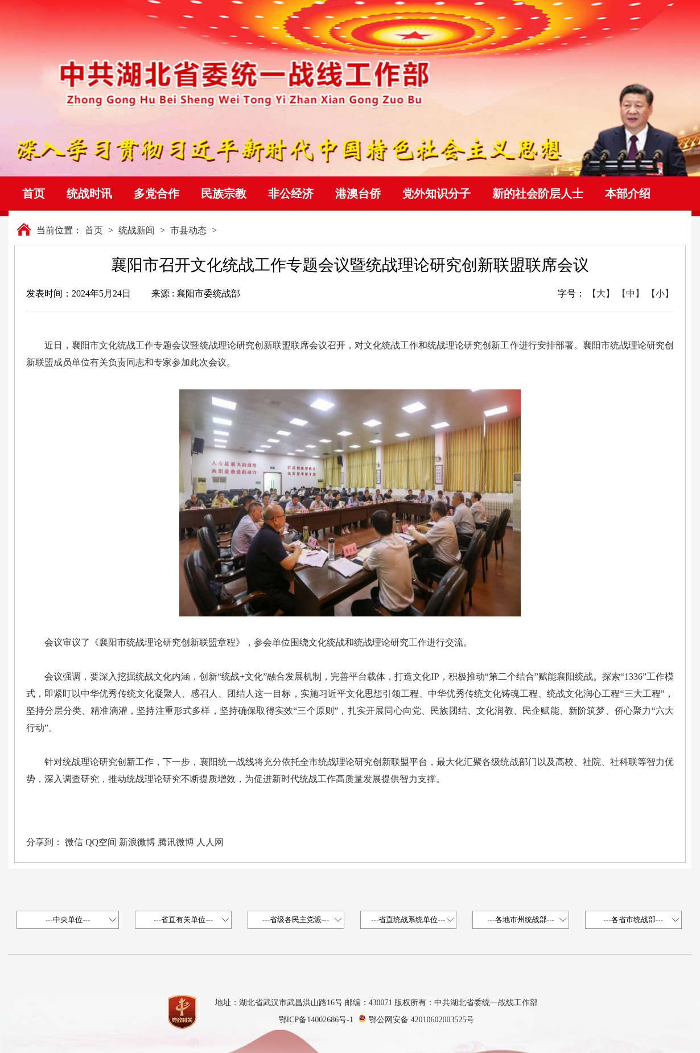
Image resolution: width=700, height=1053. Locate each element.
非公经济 (291, 193)
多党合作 (156, 193)
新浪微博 (137, 842)
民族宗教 (223, 193)
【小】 (660, 293)
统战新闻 (136, 230)
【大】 (601, 293)
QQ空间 (101, 842)
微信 (74, 842)
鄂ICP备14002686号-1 (316, 1019)
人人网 (210, 842)
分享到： (44, 842)
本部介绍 (627, 193)
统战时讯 (89, 193)
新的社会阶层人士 (537, 193)
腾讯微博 (176, 842)
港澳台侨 (358, 193)
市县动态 (188, 230)
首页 (33, 193)
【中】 (630, 293)
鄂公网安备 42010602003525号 (422, 1019)
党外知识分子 (436, 193)
